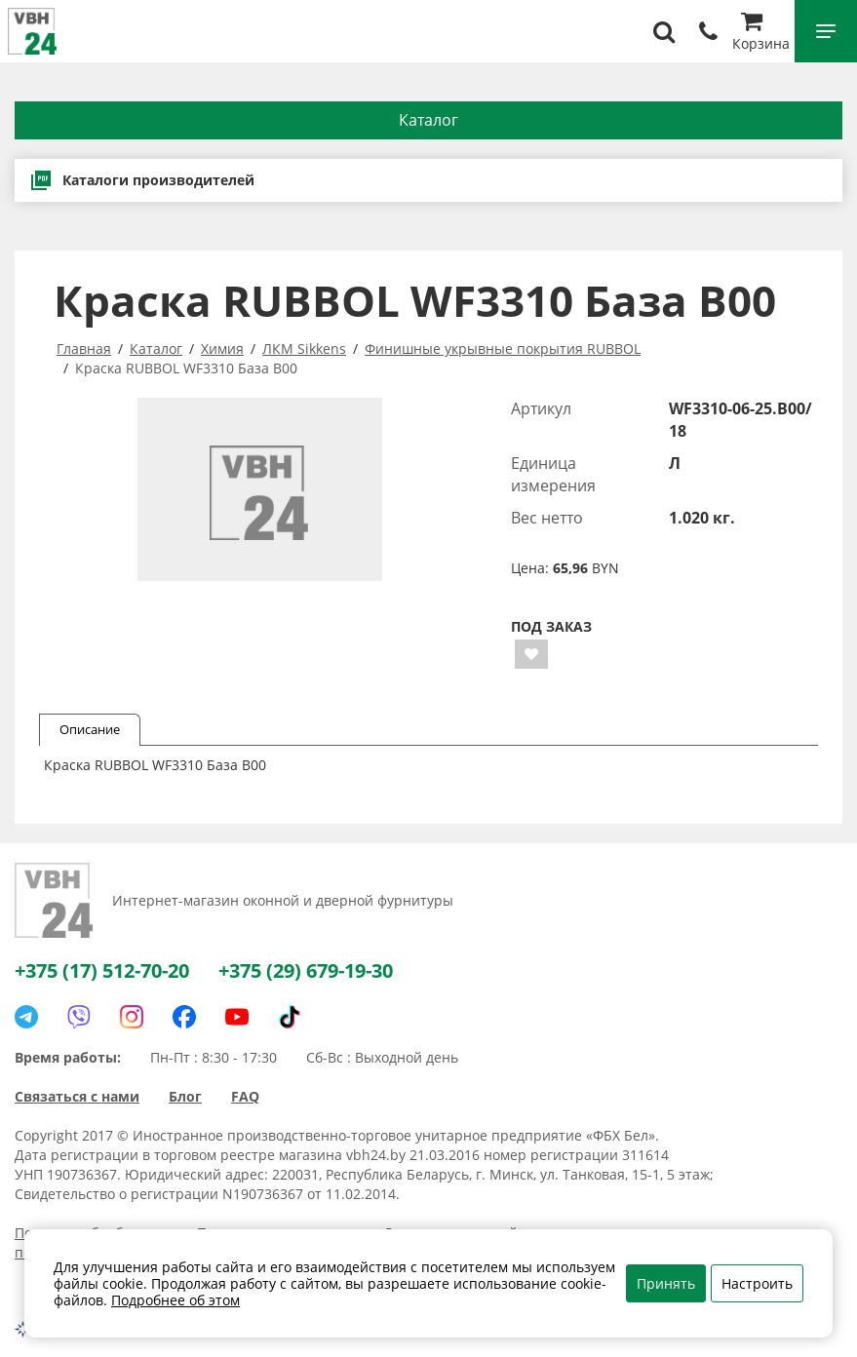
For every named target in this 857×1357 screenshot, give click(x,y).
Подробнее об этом (175, 1300)
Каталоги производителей (141, 180)
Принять (666, 1283)
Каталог (428, 120)
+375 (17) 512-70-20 (102, 970)
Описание (89, 729)
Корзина (761, 34)
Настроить (757, 1283)
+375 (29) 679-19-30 (305, 970)
